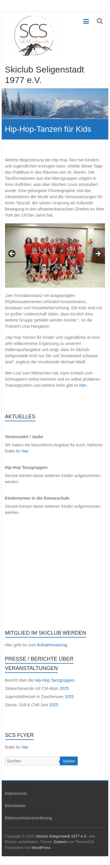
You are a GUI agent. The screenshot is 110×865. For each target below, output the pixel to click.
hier (25, 747)
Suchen (69, 761)
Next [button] (97, 254)
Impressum (16, 793)
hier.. (83, 385)
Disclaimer (15, 805)
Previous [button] (12, 254)
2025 (64, 688)
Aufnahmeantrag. (52, 645)
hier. (25, 451)
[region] (55, 255)
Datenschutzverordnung (28, 818)
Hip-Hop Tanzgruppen (55, 680)
